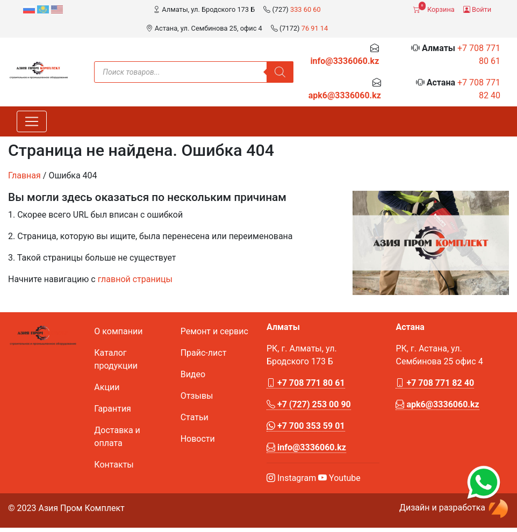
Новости (198, 439)
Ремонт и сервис (214, 331)
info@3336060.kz (344, 61)
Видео (193, 374)
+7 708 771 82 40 (435, 383)
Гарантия (112, 409)
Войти (477, 9)
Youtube (339, 478)
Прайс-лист (204, 353)
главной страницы (135, 279)
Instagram (291, 478)
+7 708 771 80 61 (306, 383)
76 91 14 (314, 28)
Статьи (195, 417)
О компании (118, 331)
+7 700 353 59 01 (306, 426)
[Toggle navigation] (32, 121)
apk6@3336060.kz (344, 95)
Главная (24, 175)
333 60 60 (305, 9)
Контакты (113, 464)
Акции (106, 387)
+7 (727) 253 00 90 (309, 404)
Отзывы (197, 396)
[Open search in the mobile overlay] (193, 72)
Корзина (433, 7)
